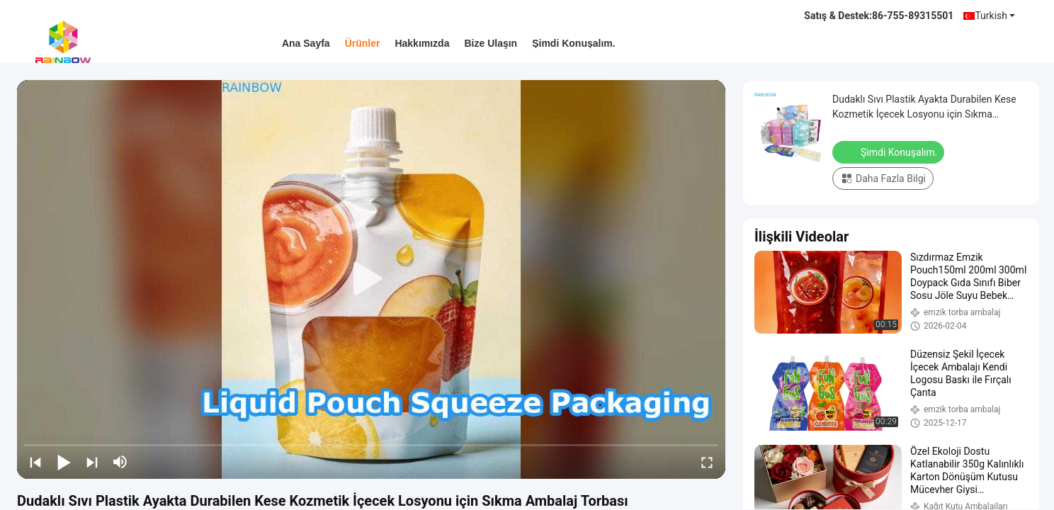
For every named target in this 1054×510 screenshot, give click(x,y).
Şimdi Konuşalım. (573, 43)
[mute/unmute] (120, 461)
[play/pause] (64, 461)
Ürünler (362, 43)
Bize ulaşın (490, 43)
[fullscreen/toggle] (707, 461)
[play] (371, 279)
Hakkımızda (422, 43)
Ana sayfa (306, 43)
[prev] (35, 461)
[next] (92, 461)
